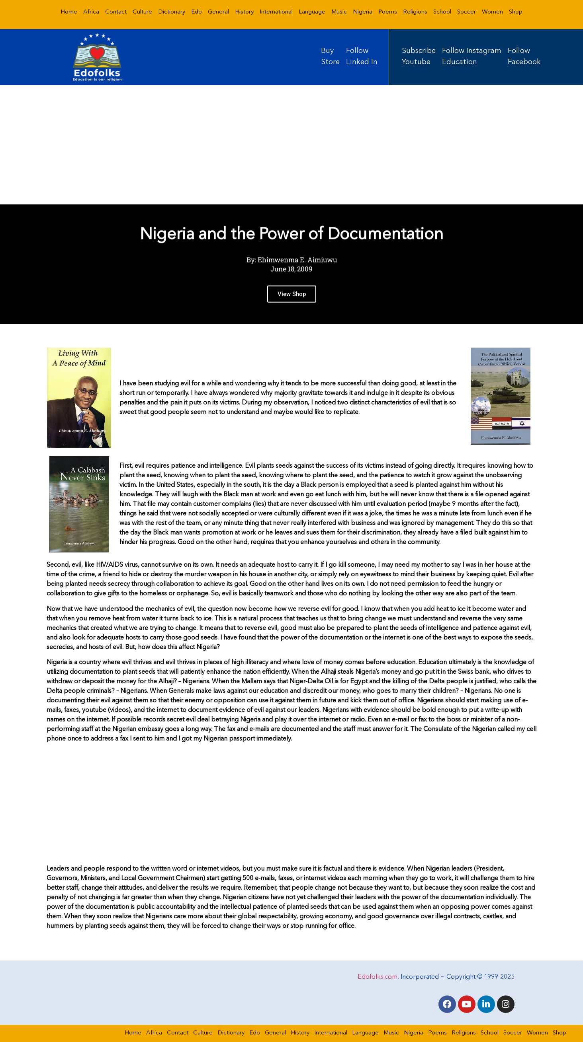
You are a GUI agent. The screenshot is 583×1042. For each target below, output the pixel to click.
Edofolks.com (377, 977)
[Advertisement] (291, 144)
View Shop (292, 298)
